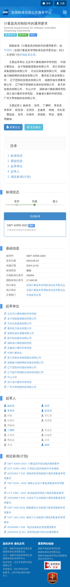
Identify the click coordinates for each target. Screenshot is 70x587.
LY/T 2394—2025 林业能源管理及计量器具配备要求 (34, 493)
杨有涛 (9, 405)
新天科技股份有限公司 (18, 338)
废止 (55, 201)
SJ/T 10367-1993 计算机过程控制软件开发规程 (31, 468)
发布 (16, 201)
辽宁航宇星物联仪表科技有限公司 (24, 372)
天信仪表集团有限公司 (18, 323)
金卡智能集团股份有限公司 (20, 318)
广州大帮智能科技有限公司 (20, 387)
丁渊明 (9, 430)
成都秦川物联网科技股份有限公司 (24, 362)
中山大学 (10, 377)
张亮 (45, 405)
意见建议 (34, 127)
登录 (47, 3)
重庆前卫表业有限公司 (18, 328)
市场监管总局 (27, 54)
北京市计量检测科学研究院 (20, 313)
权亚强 (46, 410)
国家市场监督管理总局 (49, 548)
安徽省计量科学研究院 (18, 347)
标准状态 (17, 155)
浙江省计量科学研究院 (18, 382)
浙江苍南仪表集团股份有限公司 (22, 357)
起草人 (15, 171)
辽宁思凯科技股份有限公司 (20, 367)
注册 (61, 3)
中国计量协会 (13, 352)
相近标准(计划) (21, 176)
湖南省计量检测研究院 (18, 343)
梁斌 (45, 444)
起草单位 (17, 166)
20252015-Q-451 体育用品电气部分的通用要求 (31, 532)
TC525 (8, 50)
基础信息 (17, 161)
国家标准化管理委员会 (49, 552)
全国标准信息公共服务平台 (27, 12)
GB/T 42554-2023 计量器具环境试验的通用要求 (31, 463)
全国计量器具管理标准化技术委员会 (45, 285)
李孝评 (9, 410)
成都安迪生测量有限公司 (19, 333)
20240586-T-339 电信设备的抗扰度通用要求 (30, 527)
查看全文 (13, 127)
